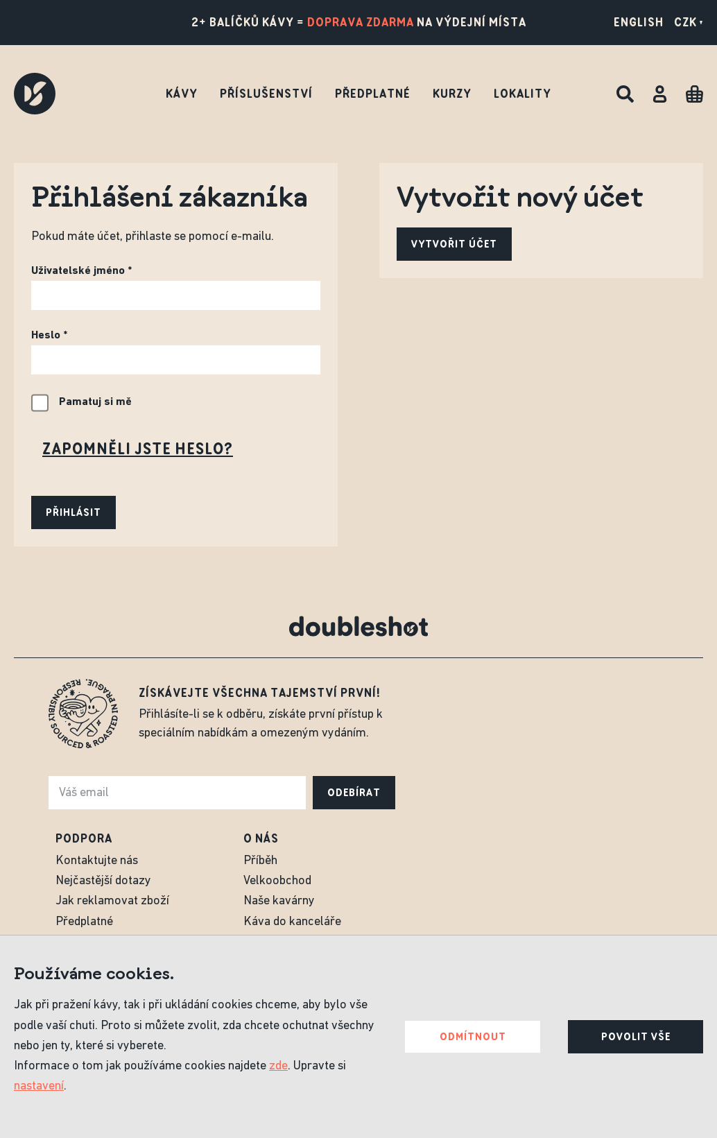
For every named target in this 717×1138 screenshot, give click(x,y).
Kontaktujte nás (96, 861)
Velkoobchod (277, 881)
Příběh (260, 861)
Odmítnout (473, 1037)
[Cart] (694, 94)
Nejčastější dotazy (103, 881)
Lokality (522, 93)
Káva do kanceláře (292, 922)
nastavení (39, 1086)
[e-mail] (177, 792)
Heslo (45, 335)
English (639, 22)
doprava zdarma (360, 22)
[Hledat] (625, 94)
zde (278, 1066)
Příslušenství (266, 93)
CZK (688, 22)
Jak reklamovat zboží (112, 901)
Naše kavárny (279, 901)
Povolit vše (636, 1037)
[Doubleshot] (34, 93)
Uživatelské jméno (78, 271)
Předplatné (373, 93)
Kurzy (452, 93)
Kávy (182, 93)
